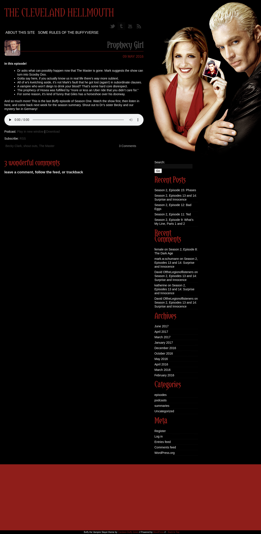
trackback (74, 172)
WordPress (158, 532)
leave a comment (18, 172)
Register (160, 431)
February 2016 (164, 375)
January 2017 (163, 342)
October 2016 (163, 353)
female (159, 249)
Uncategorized (164, 411)
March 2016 (162, 370)
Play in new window (30, 131)
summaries (161, 405)
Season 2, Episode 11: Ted (172, 214)
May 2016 (161, 359)
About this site (20, 32)
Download (53, 131)
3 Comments (127, 146)
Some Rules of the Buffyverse (68, 32)
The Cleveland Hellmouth (59, 13)
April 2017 (161, 331)
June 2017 (161, 326)
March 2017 (162, 337)
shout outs (30, 146)
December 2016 (165, 348)
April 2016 (161, 364)
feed (56, 172)
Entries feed (162, 442)
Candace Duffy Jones (128, 532)
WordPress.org (164, 453)
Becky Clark (13, 146)
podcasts (160, 400)
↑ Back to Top (172, 532)
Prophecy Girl (125, 45)
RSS (23, 138)
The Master (47, 146)
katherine (160, 285)
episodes (160, 395)
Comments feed (165, 447)
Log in (158, 436)
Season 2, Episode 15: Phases (175, 190)
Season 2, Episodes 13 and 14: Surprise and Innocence (176, 262)
